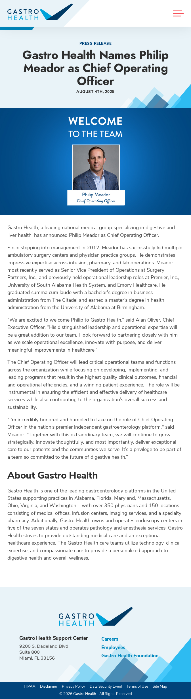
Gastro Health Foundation (130, 656)
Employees (113, 648)
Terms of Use (137, 686)
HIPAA (29, 686)
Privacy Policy (73, 686)
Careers (109, 639)
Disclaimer (48, 686)
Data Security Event (106, 686)
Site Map (160, 686)
